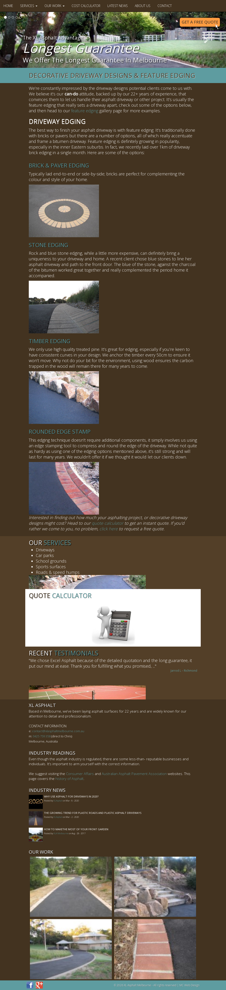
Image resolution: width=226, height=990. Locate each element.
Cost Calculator (86, 6)
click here (108, 528)
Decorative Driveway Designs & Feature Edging (112, 75)
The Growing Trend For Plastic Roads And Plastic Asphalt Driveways (92, 813)
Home (8, 6)
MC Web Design (189, 985)
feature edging (84, 110)
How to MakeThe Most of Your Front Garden (76, 829)
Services (28, 6)
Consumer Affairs (80, 773)
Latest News (117, 6)
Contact (164, 6)
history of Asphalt (69, 778)
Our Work (54, 6)
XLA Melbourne (61, 833)
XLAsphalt (58, 800)
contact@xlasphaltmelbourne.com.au (58, 731)
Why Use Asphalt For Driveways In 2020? (71, 796)
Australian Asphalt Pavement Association (134, 773)
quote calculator (107, 523)
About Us (142, 6)
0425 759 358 (42, 736)
